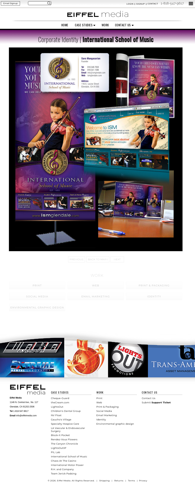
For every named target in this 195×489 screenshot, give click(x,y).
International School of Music (69, 456)
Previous (76, 259)
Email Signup (10, 3)
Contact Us (123, 25)
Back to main (98, 259)
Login (130, 4)
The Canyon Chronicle (64, 443)
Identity (101, 419)
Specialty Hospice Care (65, 423)
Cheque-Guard (60, 398)
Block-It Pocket (60, 435)
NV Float (56, 415)
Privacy (143, 480)
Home (64, 25)
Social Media (104, 411)
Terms (131, 480)
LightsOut (57, 406)
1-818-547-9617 (172, 3)
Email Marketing (106, 415)
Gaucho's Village (61, 419)
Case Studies (84, 25)
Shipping (104, 480)
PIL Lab (55, 452)
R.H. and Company (62, 469)
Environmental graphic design (115, 423)
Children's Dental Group (66, 411)
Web (99, 402)
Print (99, 398)
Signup (140, 4)
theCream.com (60, 402)
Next (117, 259)
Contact (153, 4)
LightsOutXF (58, 448)
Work (105, 25)
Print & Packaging (107, 406)
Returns (118, 480)
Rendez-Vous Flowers (64, 439)
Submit (156, 402)
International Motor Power (67, 465)
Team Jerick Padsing (63, 473)
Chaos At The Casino (63, 460)
